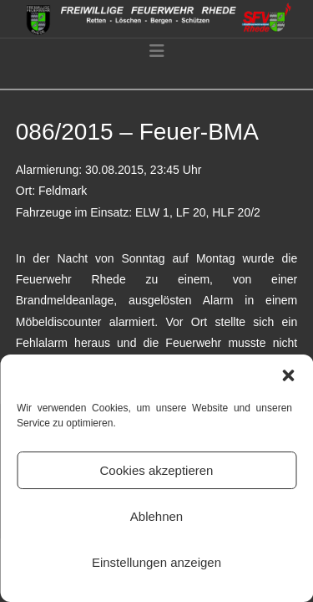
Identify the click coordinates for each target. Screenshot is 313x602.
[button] (288, 375)
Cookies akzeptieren (157, 470)
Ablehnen (156, 516)
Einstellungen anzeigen (156, 562)
